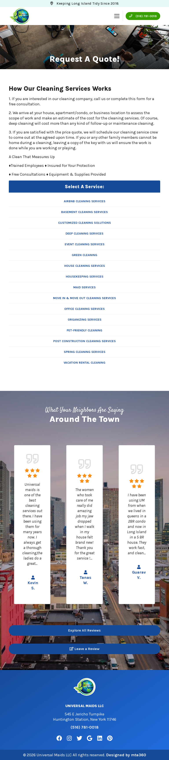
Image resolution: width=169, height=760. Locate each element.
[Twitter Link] (79, 738)
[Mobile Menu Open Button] (117, 16)
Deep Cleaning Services (84, 233)
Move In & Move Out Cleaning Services (84, 298)
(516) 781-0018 (143, 16)
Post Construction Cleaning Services (84, 341)
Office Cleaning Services (84, 309)
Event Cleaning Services (85, 244)
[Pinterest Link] (110, 738)
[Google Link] (89, 738)
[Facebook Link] (59, 738)
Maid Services (84, 287)
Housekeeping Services (84, 276)
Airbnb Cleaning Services (84, 201)
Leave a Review (84, 649)
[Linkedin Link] (99, 738)
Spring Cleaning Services (84, 352)
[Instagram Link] (69, 738)
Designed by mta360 (126, 754)
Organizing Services (84, 319)
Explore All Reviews (84, 630)
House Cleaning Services (84, 266)
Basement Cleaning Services (84, 212)
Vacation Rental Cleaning (84, 363)
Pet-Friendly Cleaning (84, 330)
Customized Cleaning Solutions (84, 223)
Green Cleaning (84, 255)
